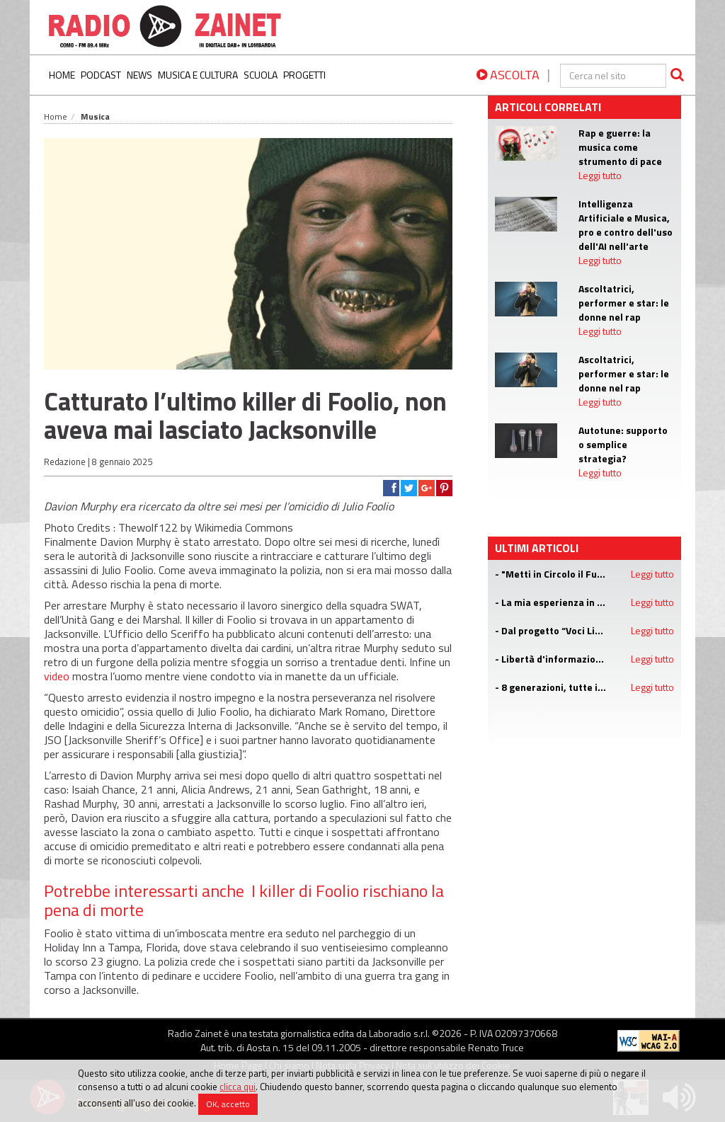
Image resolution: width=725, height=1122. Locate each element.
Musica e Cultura (198, 74)
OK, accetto (228, 1104)
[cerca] (613, 76)
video (56, 676)
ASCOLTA (508, 74)
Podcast (101, 74)
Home (62, 74)
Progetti (304, 74)
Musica (95, 116)
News (139, 74)
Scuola (261, 74)
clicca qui (237, 1087)
